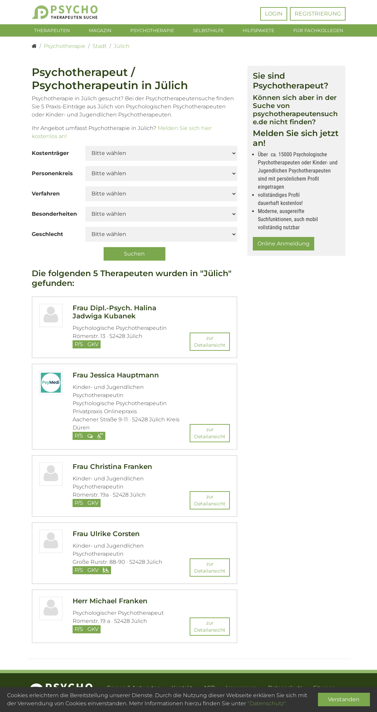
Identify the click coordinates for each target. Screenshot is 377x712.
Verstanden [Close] (343, 699)
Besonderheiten (54, 215)
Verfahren (46, 195)
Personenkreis (52, 175)
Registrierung (318, 13)
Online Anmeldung (283, 245)
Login (273, 13)
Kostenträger (50, 154)
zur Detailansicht (209, 342)
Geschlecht (47, 235)
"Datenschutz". (267, 703)
